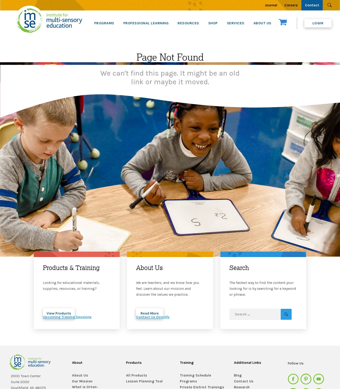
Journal (271, 5)
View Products (59, 313)
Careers (291, 5)
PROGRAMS (104, 23)
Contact (312, 5)
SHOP (213, 23)
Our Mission (81, 381)
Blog (237, 375)
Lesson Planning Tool (143, 381)
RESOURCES (188, 23)
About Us (79, 375)
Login (318, 23)
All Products (136, 375)
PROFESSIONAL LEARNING (146, 23)
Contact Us (243, 381)
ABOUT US (262, 23)
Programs (188, 381)
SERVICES (235, 23)
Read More (150, 313)
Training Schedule (194, 375)
